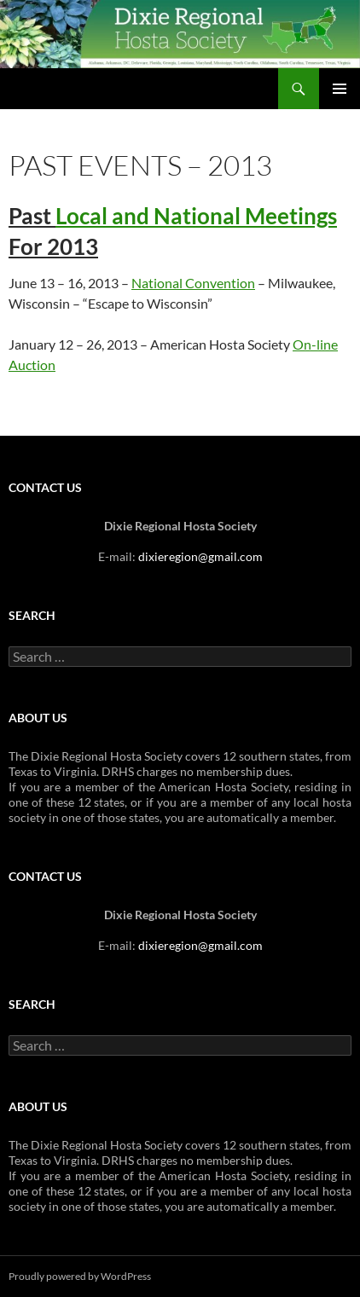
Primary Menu (339, 88)
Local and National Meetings (196, 215)
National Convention (193, 283)
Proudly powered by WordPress (80, 1276)
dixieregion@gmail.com (200, 556)
